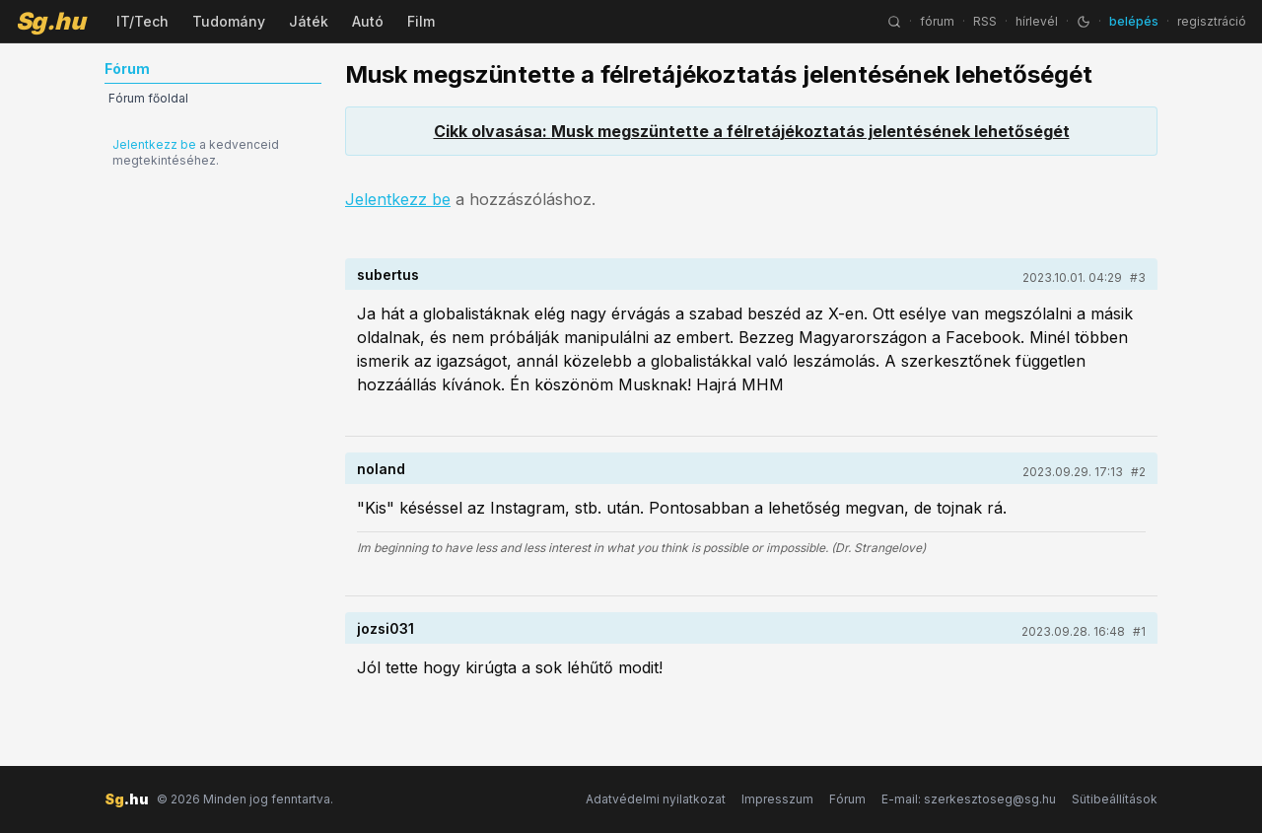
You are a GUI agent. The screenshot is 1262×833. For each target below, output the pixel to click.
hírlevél (1037, 21)
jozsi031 (385, 628)
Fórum (847, 799)
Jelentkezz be (154, 144)
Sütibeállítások (1114, 799)
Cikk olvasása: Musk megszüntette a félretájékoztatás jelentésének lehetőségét (752, 131)
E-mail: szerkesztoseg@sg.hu (968, 799)
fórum (937, 21)
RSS (985, 21)
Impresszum (777, 799)
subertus (388, 274)
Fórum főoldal (148, 98)
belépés (1133, 21)
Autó (368, 21)
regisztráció (1211, 21)
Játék (308, 21)
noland (381, 468)
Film (421, 21)
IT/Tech (142, 21)
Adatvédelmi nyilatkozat (656, 799)
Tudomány (228, 21)
